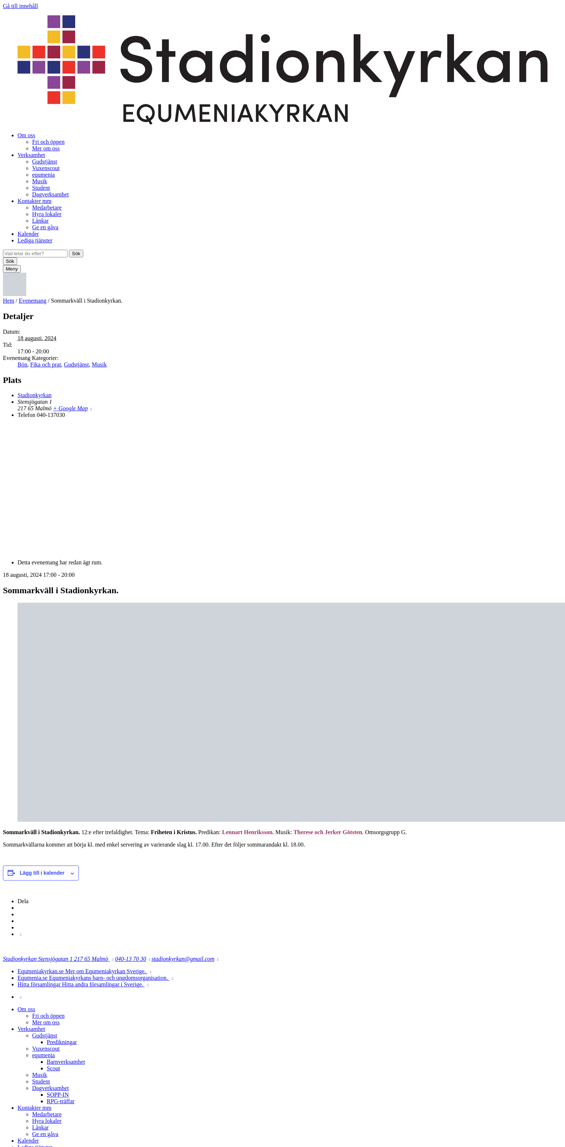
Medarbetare (47, 207)
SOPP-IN (58, 1095)
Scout (53, 1068)
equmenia (43, 175)
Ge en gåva (45, 227)
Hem (8, 301)
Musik (39, 181)
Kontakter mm (34, 201)
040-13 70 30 (130, 959)
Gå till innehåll (20, 6)
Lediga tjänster (35, 240)
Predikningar (62, 1042)
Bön (22, 364)
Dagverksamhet (50, 194)
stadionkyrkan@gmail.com (182, 959)
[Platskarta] (282, 488)
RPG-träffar (60, 1101)
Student (41, 188)
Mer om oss (46, 148)
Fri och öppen (48, 142)
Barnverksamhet (66, 1062)
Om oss (26, 135)
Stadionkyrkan (34, 395)
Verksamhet (31, 155)
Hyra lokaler (46, 214)
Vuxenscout (45, 168)
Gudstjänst (44, 161)
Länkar (40, 221)
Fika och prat (45, 364)
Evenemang (33, 301)
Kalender (28, 234)
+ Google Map (70, 408)
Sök (76, 253)
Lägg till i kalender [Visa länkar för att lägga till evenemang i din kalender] (42, 873)
